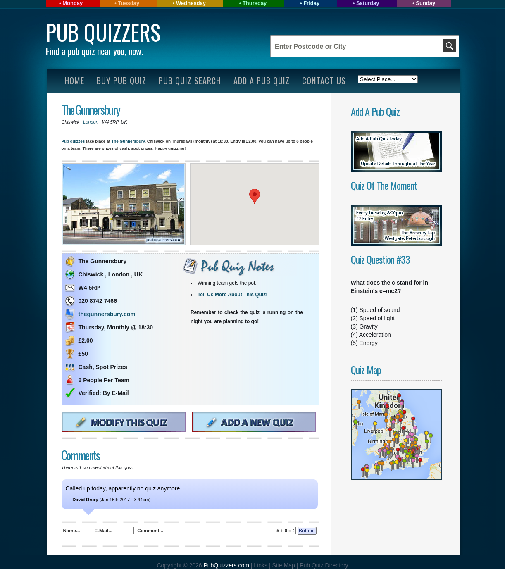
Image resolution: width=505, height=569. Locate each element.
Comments (81, 455)
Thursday (255, 3)
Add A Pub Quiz (261, 80)
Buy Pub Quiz (121, 80)
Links (260, 565)
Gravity (369, 326)
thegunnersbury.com (107, 314)
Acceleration (375, 334)
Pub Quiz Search (190, 80)
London (91, 121)
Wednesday (191, 3)
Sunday (425, 3)
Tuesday (128, 3)
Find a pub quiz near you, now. (94, 50)
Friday (311, 3)
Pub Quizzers (103, 32)
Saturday (367, 3)
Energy (369, 343)
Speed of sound (380, 310)
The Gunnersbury (91, 109)
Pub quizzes (73, 141)
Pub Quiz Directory (324, 565)
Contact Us (324, 80)
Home (74, 80)
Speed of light (377, 318)
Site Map (284, 565)
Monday (72, 3)
